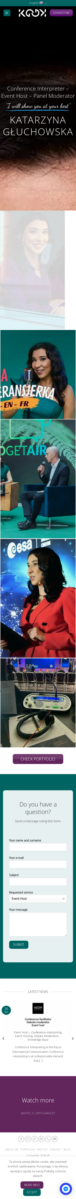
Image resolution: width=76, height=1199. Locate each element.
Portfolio (27, 1149)
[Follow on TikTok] (35, 1139)
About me (11, 1149)
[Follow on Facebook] (21, 1139)
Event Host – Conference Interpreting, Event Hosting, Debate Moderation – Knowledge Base (38, 1036)
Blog (67, 1149)
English (37, 3)
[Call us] (48, 1139)
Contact (55, 1149)
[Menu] (6, 13)
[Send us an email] (41, 1139)
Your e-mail (38, 864)
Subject (38, 881)
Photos (42, 1149)
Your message (38, 923)
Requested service (38, 896)
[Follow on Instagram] (28, 1139)
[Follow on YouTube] (55, 1139)
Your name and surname (38, 846)
